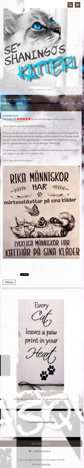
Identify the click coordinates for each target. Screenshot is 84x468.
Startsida (7, 99)
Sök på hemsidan (70, 5)
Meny (77, 5)
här (58, 143)
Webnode (46, 464)
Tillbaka (9, 282)
